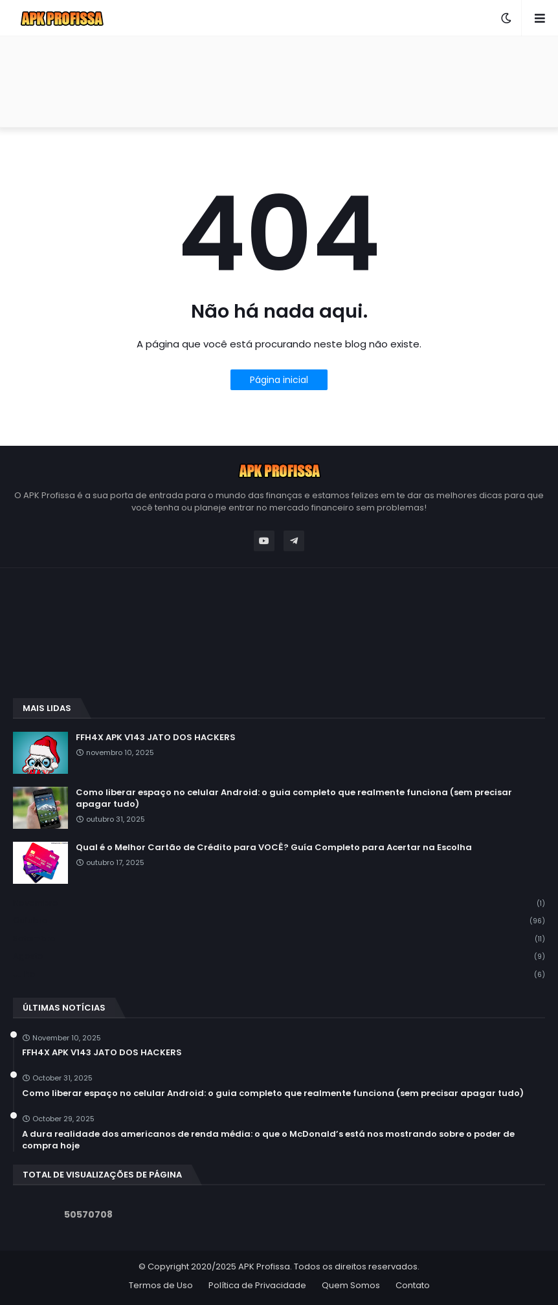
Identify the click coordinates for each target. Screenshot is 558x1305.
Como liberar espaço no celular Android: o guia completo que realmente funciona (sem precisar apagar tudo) (294, 798)
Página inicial (279, 379)
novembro (279, 903)
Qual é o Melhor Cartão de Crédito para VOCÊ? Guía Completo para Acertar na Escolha (274, 847)
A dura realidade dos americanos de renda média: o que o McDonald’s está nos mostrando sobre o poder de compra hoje (268, 1140)
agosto (279, 956)
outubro (279, 921)
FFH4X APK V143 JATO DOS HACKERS (156, 737)
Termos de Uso (161, 1285)
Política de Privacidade (257, 1285)
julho (279, 974)
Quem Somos (351, 1285)
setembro (279, 939)
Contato (413, 1285)
